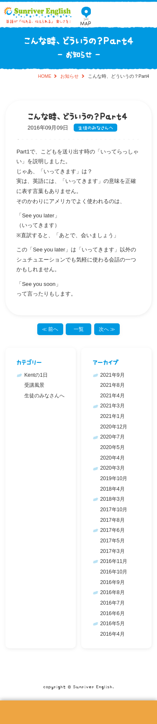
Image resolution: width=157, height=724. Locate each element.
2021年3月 (112, 406)
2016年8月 (112, 592)
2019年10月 (113, 478)
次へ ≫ (107, 329)
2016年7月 (112, 603)
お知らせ (69, 76)
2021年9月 (112, 375)
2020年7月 (112, 437)
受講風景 (34, 385)
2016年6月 (112, 613)
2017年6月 (112, 530)
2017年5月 (112, 541)
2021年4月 (112, 396)
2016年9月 (112, 582)
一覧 (79, 329)
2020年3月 (112, 468)
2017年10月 (113, 510)
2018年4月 (112, 489)
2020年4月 (112, 458)
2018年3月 (112, 499)
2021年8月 (112, 385)
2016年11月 (113, 561)
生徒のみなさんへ (95, 127)
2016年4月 (112, 634)
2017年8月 (112, 520)
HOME (44, 76)
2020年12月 (113, 427)
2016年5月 (112, 623)
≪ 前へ (50, 329)
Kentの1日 (36, 375)
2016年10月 (113, 572)
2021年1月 (112, 416)
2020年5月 (112, 447)
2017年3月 (112, 551)
